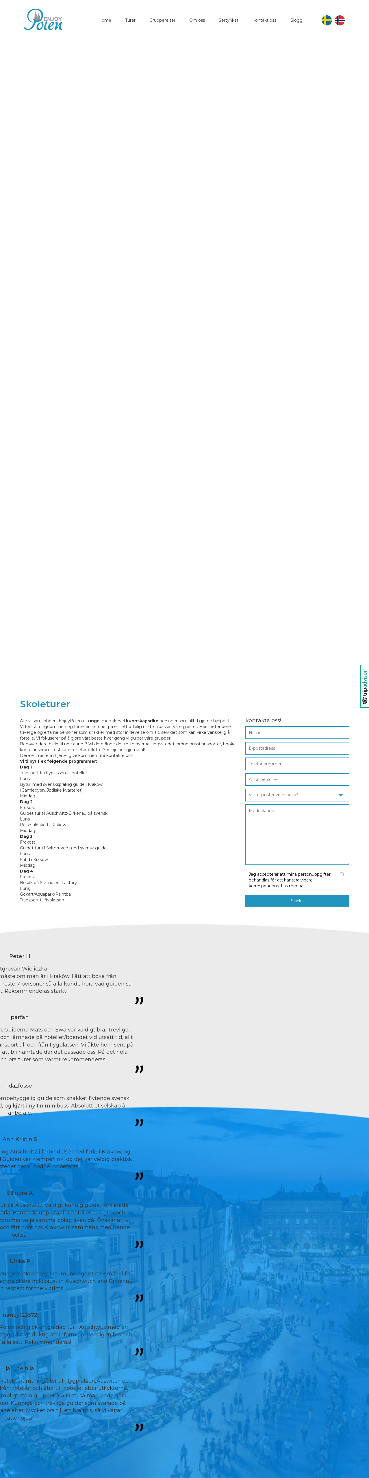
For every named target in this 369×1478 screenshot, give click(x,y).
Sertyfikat (228, 20)
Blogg (296, 20)
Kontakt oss (264, 20)
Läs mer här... (294, 885)
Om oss (197, 20)
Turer (130, 20)
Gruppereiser (162, 20)
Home (104, 20)
